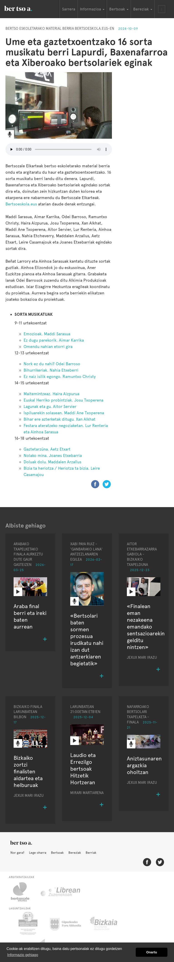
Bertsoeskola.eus (21, 204)
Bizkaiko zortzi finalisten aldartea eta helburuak (28, 771)
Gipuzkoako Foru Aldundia (68, 923)
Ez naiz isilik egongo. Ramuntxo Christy (60, 376)
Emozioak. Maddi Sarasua (47, 333)
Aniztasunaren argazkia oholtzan (144, 765)
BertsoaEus (24, 8)
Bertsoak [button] (118, 9)
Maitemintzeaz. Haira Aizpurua (51, 393)
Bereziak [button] (142, 9)
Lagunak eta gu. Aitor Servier (50, 406)
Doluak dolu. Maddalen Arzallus (52, 461)
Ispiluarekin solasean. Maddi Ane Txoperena (64, 412)
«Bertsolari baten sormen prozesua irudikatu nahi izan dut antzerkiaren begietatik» (86, 639)
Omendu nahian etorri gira (48, 346)
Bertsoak (57, 852)
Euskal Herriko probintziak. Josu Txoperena (63, 400)
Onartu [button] (151, 952)
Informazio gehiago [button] (22, 955)
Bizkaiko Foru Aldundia (108, 923)
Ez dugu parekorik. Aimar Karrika (54, 340)
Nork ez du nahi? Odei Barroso (52, 363)
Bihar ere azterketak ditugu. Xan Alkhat (59, 419)
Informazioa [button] (92, 9)
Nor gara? (17, 852)
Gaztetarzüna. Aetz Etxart (47, 449)
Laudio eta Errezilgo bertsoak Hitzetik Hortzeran (83, 769)
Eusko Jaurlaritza (27, 923)
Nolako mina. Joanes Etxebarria (53, 455)
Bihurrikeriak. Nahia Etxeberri (51, 370)
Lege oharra (37, 852)
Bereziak (74, 852)
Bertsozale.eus (23, 892)
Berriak (91, 852)
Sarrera (68, 9)
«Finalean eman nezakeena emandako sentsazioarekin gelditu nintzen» (146, 626)
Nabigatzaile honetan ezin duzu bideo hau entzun (58, 149)
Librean (60, 892)
